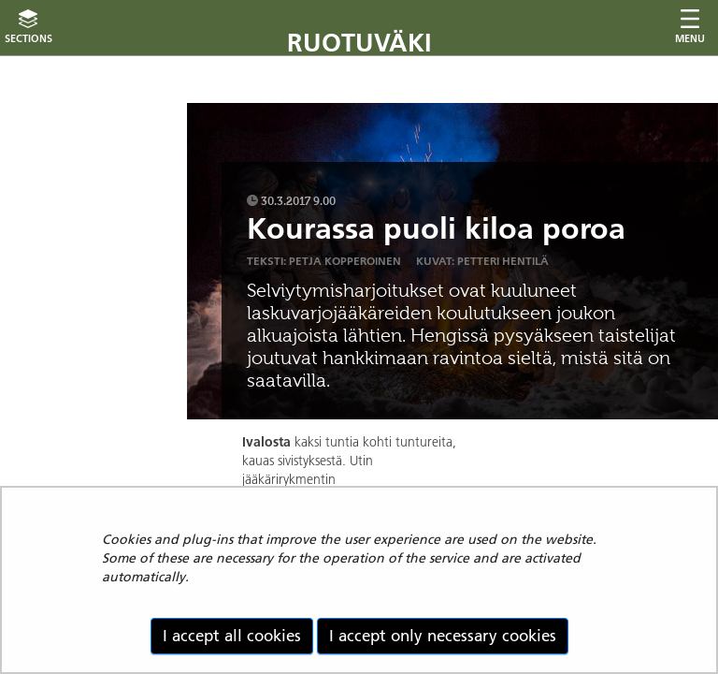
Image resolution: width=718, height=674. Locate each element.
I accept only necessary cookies (442, 635)
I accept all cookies (232, 635)
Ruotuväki (359, 42)
